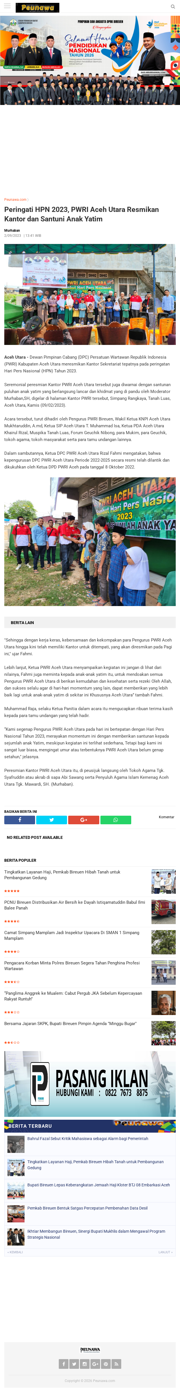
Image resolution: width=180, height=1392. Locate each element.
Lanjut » (166, 1252)
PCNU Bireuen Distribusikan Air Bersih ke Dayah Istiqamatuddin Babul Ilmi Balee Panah (74, 905)
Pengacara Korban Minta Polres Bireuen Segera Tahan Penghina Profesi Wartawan (72, 965)
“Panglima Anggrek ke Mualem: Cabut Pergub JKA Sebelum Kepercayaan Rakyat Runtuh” (73, 996)
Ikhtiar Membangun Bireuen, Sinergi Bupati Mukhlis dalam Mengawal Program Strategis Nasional (96, 1234)
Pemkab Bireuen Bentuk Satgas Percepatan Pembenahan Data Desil (87, 1208)
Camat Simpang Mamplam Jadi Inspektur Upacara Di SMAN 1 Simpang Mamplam (71, 935)
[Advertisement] (90, 150)
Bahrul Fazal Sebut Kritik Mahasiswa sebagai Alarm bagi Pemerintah (87, 1138)
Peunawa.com (15, 200)
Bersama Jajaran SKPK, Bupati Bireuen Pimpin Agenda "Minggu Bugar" (70, 1023)
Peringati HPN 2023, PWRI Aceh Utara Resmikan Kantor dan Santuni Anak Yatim (81, 214)
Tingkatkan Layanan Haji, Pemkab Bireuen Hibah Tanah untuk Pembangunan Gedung (62, 874)
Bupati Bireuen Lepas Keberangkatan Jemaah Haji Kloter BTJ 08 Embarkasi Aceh (98, 1185)
